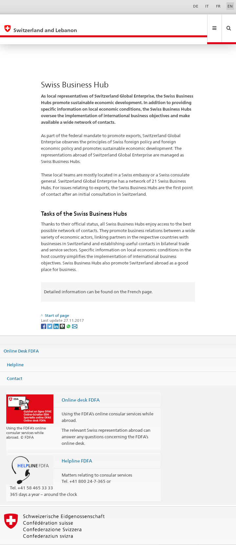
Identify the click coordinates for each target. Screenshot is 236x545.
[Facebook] (44, 311)
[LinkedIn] (56, 311)
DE (195, 6)
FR (218, 6)
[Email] (74, 311)
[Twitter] (50, 311)
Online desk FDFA (81, 386)
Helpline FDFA (77, 446)
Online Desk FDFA (21, 336)
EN (230, 6)
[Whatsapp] (69, 311)
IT (207, 6)
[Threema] (63, 311)
